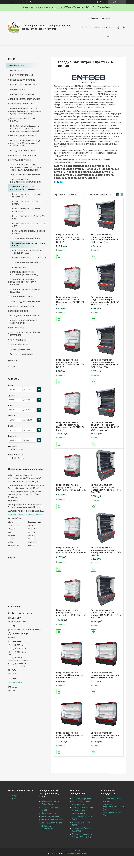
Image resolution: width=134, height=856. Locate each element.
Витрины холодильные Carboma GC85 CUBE (29, 224)
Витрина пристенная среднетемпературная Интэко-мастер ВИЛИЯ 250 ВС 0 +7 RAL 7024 (105, 426)
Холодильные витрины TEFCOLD (27, 262)
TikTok (13, 799)
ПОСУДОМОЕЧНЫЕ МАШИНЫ (23, 150)
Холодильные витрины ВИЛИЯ (26, 238)
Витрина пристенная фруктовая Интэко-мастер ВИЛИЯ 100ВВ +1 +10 (70, 675)
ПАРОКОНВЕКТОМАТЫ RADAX (23, 85)
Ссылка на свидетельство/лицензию (25, 515)
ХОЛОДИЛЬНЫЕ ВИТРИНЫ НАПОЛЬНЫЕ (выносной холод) (24, 273)
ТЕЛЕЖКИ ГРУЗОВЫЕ (19, 345)
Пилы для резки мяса (51, 816)
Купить (58, 256)
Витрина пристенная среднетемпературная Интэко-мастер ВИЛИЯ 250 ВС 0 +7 (70, 426)
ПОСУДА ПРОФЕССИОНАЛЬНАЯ (24, 316)
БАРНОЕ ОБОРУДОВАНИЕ (21, 75)
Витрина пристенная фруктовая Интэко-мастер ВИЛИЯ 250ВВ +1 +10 (105, 735)
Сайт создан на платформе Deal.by (67, 851)
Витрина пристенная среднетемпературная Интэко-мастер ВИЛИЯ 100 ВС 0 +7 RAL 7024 (105, 238)
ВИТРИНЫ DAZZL (17, 89)
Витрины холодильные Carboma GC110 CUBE (26, 210)
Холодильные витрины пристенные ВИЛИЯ (28, 244)
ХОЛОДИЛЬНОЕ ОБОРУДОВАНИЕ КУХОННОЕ (25, 290)
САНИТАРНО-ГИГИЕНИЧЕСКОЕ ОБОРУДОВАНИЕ (23, 321)
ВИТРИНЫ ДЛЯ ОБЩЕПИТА (22, 94)
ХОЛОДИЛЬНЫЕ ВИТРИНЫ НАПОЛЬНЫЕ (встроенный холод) (25, 188)
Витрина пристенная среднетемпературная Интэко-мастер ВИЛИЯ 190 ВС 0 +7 (70, 363)
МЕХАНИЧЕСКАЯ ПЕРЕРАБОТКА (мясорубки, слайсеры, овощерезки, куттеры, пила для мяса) (26, 111)
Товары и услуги (16, 65)
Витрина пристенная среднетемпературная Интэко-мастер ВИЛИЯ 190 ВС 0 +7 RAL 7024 (105, 363)
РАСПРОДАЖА (16, 70)
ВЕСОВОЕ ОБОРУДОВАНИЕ (22, 80)
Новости (106, 27)
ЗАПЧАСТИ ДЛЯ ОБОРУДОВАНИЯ (25, 301)
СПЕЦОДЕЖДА (17, 328)
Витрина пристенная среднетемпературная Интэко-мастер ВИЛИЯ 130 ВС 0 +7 (70, 301)
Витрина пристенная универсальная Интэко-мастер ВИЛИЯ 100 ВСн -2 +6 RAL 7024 (106, 489)
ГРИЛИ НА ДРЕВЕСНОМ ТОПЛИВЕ (25, 99)
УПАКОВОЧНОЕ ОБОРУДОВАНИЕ (25, 175)
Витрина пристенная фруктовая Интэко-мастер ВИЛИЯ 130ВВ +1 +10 (105, 675)
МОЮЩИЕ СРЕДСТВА (20, 311)
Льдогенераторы (49, 813)
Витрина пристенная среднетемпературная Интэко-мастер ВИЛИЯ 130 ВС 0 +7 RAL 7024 (105, 301)
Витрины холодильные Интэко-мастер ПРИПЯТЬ (26, 195)
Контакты (105, 18)
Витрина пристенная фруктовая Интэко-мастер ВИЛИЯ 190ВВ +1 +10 (70, 735)
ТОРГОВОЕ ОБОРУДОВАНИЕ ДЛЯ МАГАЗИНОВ (25, 333)
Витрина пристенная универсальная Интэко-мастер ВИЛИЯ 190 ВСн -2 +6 (71, 612)
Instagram (15, 795)
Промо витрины (19, 267)
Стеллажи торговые (81, 798)
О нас (107, 36)
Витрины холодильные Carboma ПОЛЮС (26, 202)
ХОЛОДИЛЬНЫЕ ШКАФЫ (21, 297)
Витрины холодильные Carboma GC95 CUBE (29, 217)
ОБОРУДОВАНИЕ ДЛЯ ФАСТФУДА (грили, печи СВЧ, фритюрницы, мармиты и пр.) (25, 143)
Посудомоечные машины (52, 819)
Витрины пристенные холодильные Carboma (28, 232)
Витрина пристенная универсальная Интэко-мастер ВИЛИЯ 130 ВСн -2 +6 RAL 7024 (106, 551)
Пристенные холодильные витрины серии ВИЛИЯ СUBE (28, 251)
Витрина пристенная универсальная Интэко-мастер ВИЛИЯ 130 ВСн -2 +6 (71, 550)
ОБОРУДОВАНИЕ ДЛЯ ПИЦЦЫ (23, 136)
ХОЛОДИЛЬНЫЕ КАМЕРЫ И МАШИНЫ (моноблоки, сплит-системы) (23, 282)
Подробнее (104, 7)
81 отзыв (103, 2)
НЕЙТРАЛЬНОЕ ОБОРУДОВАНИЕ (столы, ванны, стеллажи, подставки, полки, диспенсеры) (24, 128)
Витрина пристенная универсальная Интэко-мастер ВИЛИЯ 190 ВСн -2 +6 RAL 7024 (106, 614)
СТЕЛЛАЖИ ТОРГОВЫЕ (20, 160)
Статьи (11, 366)
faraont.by (12, 674)
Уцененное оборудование (22, 354)
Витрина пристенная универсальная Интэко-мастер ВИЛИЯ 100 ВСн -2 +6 (71, 487)
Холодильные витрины (83, 807)
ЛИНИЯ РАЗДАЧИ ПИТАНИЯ (22, 104)
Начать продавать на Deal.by (20, 2)
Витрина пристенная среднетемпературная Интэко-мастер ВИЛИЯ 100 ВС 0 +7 (70, 238)
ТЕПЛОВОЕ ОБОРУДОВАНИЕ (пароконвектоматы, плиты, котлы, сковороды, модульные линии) (26, 167)
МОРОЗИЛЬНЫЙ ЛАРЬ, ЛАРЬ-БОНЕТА (23, 119)
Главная (94, 18)
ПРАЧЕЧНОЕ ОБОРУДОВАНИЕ (23, 155)
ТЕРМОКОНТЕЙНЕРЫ (19, 340)
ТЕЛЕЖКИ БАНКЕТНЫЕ (20, 349)
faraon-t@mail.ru (15, 682)
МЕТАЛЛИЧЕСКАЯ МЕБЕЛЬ (22, 306)
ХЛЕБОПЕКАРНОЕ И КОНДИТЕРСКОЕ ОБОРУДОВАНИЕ (25, 180)
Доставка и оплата (90, 27)
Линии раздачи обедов (51, 823)
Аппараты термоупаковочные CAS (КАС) (113, 807)
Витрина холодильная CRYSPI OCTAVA (29, 258)
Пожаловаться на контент (76, 853)
